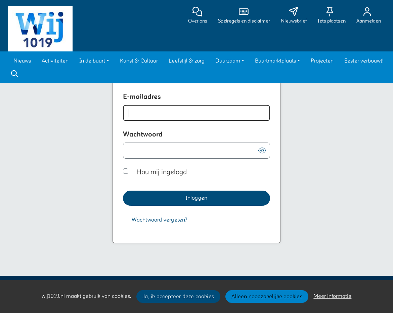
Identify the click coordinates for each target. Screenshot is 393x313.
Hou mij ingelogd (161, 172)
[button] (22, 61)
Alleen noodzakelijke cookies (266, 296)
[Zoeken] (14, 74)
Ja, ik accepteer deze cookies (178, 296)
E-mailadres (142, 97)
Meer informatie (332, 296)
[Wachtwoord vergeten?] (159, 220)
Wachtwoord (143, 134)
